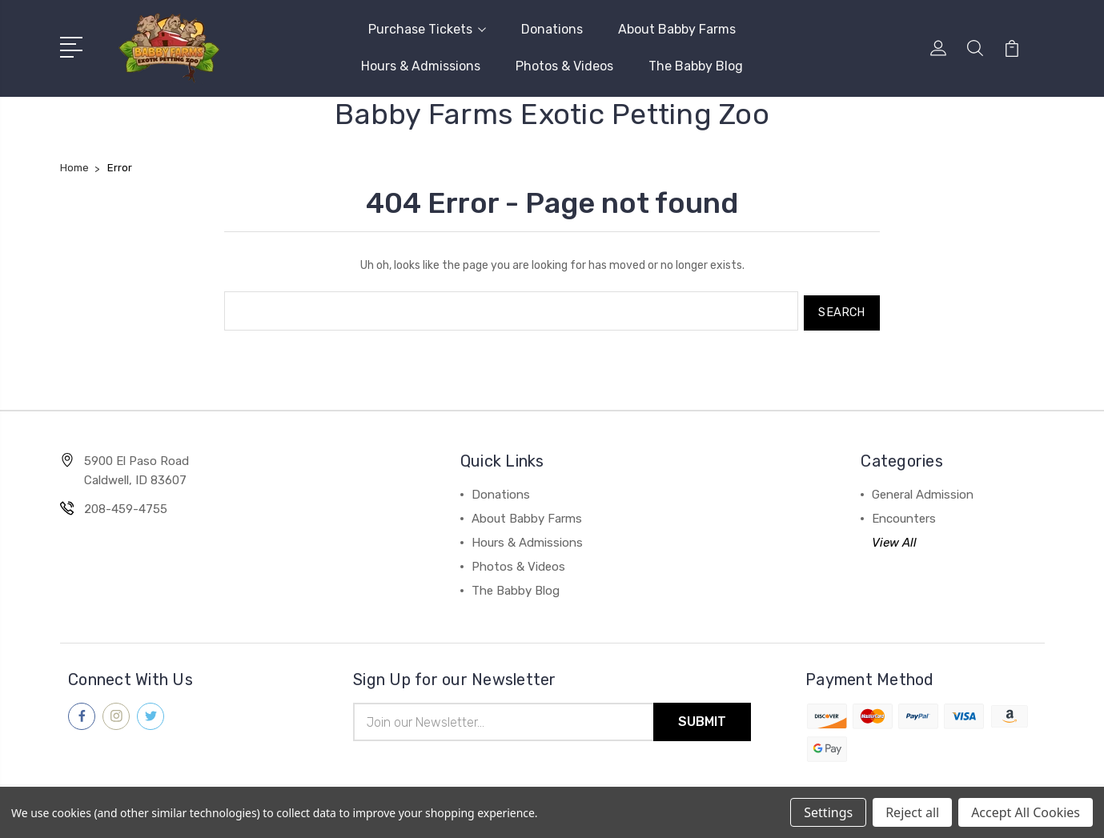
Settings (828, 812)
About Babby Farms (677, 29)
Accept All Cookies (1025, 812)
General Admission (923, 490)
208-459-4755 (125, 505)
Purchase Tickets (427, 29)
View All (894, 538)
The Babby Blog (695, 66)
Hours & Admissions (420, 66)
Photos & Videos (564, 66)
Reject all (912, 812)
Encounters (904, 514)
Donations (552, 29)
